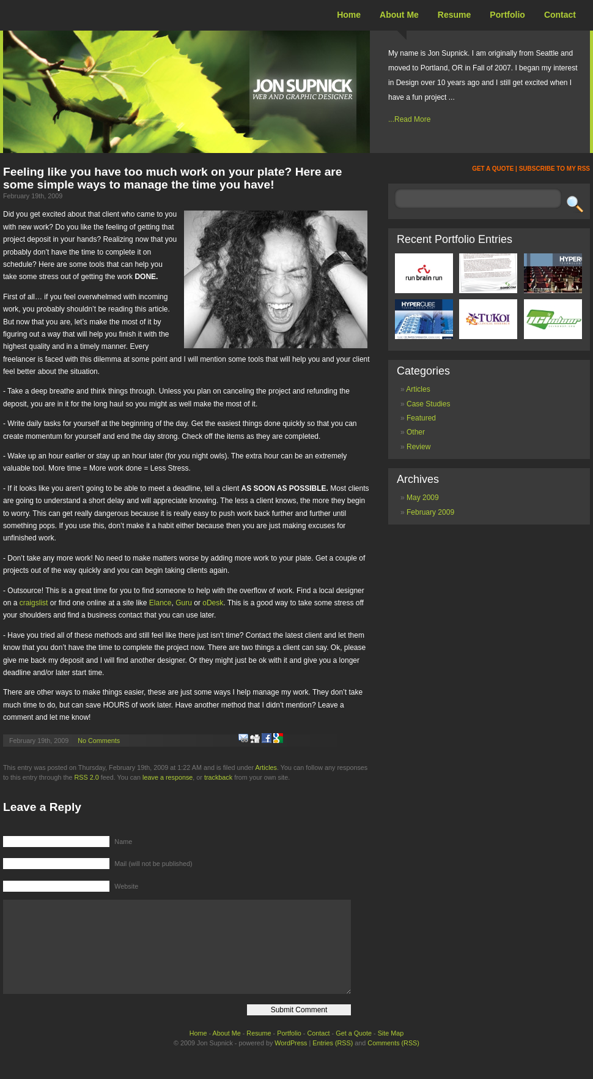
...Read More (409, 119)
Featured (421, 418)
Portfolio (507, 15)
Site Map (391, 1051)
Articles (266, 767)
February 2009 (430, 512)
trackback (218, 777)
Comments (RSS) (393, 1061)
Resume (454, 15)
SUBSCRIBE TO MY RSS (554, 168)
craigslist (34, 603)
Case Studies (428, 404)
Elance (160, 603)
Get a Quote (354, 1051)
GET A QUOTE (493, 168)
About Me (399, 15)
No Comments (99, 740)
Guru (183, 603)
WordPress (290, 1061)
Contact (560, 15)
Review (418, 446)
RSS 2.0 (86, 777)
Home (349, 15)
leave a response (167, 777)
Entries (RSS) (332, 1061)
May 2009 (423, 497)
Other (416, 432)
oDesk (212, 603)
